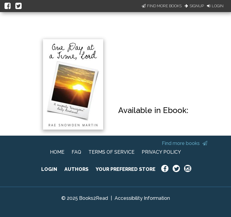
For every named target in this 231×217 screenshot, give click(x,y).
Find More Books (162, 6)
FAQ (76, 152)
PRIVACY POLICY (161, 152)
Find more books (184, 143)
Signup (194, 6)
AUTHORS (76, 169)
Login (215, 6)
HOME (57, 152)
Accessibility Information (142, 198)
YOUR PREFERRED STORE (126, 169)
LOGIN (49, 169)
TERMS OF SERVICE (111, 152)
